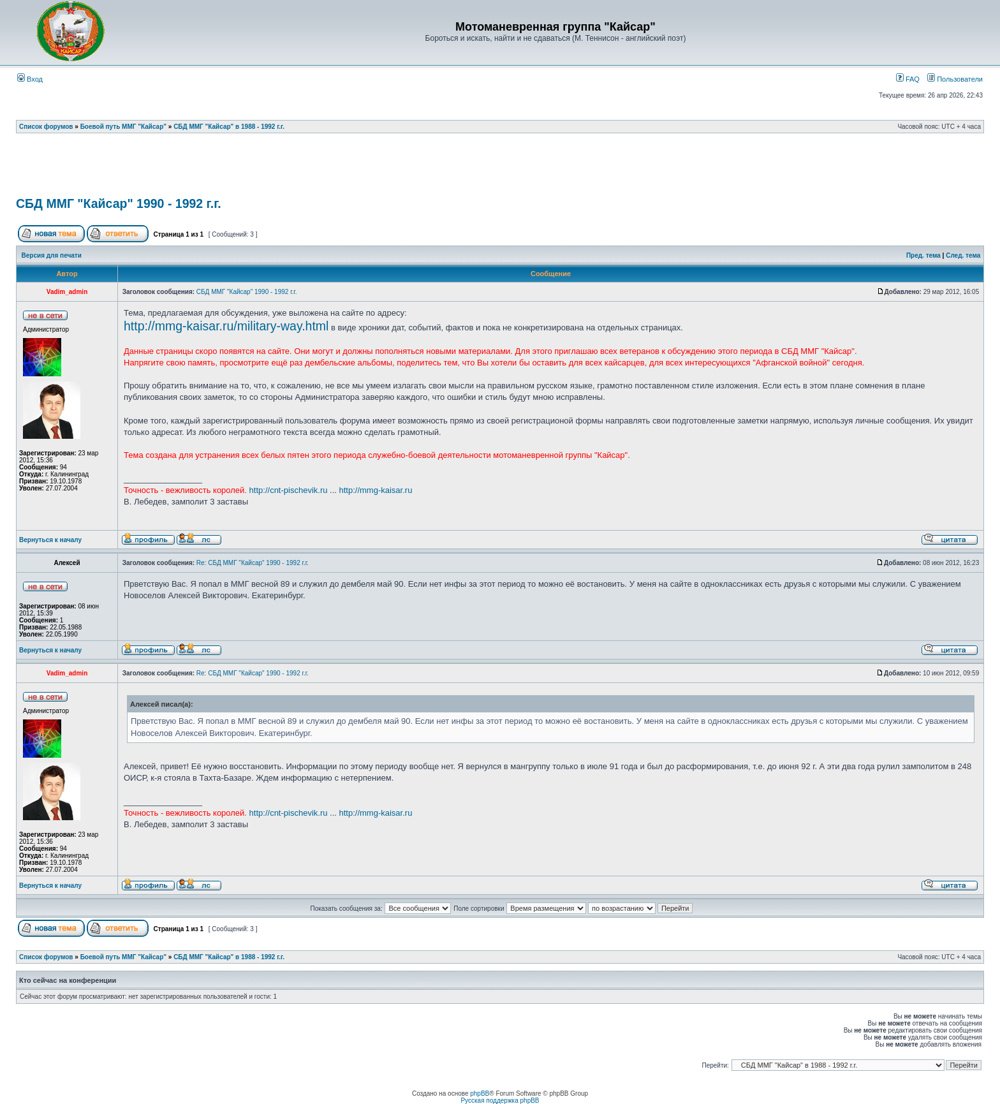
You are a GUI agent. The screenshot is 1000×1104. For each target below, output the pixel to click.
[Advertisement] (500, 169)
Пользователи (955, 79)
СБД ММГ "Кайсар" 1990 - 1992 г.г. (118, 203)
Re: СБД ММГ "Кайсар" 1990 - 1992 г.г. (252, 562)
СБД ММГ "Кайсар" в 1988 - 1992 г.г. (228, 126)
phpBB (479, 1093)
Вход (30, 79)
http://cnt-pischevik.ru (288, 490)
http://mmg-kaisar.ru (376, 490)
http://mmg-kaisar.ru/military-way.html (226, 326)
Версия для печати (52, 255)
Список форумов (46, 126)
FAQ (908, 79)
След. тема (963, 255)
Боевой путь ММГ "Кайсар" (123, 126)
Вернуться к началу (50, 539)
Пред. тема (923, 255)
